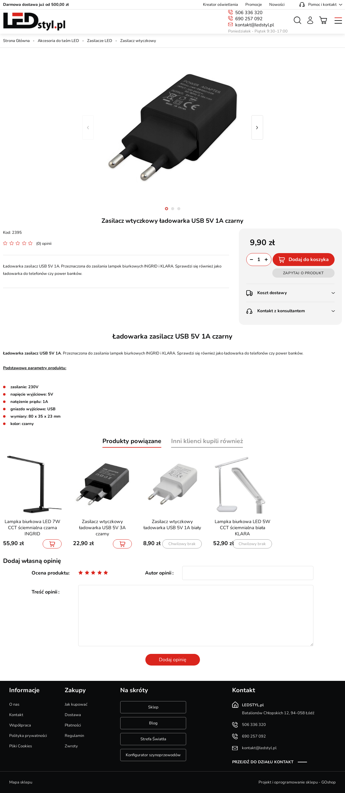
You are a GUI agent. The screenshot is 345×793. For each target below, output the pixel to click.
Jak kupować (76, 704)
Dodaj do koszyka (309, 259)
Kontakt (16, 715)
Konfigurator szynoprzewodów (153, 755)
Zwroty (71, 746)
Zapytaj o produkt (303, 273)
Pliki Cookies (20, 746)
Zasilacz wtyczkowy (138, 41)
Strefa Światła (153, 739)
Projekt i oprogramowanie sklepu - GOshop (297, 782)
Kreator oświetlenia (220, 4)
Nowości (277, 4)
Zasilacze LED (99, 41)
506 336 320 (249, 12)
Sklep (153, 707)
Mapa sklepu (20, 782)
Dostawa (73, 715)
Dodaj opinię (172, 659)
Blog (153, 723)
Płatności (73, 725)
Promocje (253, 4)
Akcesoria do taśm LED (58, 41)
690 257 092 (249, 19)
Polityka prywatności (28, 735)
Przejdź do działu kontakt (262, 762)
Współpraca (20, 725)
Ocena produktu (50, 573)
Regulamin (74, 735)
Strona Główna (16, 41)
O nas (14, 704)
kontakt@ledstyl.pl (254, 25)
